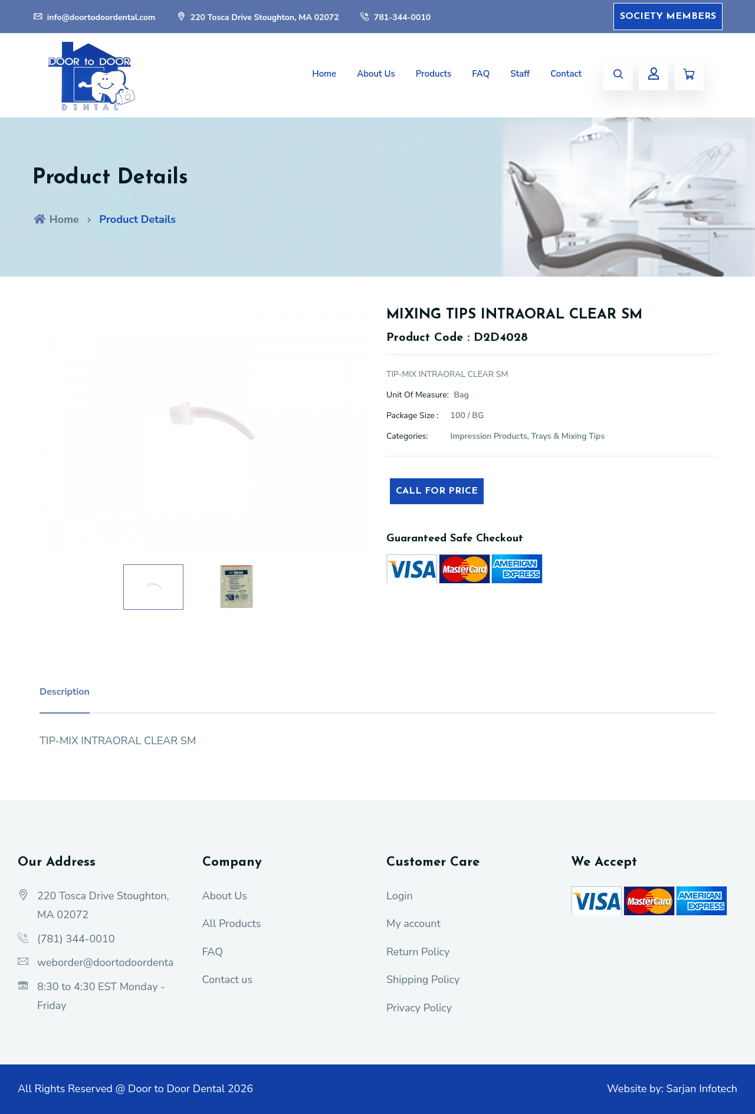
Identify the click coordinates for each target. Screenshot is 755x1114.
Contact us (227, 979)
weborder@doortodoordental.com (118, 962)
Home (324, 74)
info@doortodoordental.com (93, 17)
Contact (566, 74)
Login (399, 896)
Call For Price (437, 491)
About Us (376, 74)
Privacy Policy (419, 1008)
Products (434, 74)
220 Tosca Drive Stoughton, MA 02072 (257, 17)
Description (65, 691)
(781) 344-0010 (76, 939)
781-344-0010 (395, 17)
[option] (204, 429)
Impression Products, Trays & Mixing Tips (528, 436)
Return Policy (417, 952)
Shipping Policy (422, 979)
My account (413, 923)
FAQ (481, 74)
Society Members (668, 16)
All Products (231, 923)
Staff (520, 74)
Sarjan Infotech (701, 1089)
